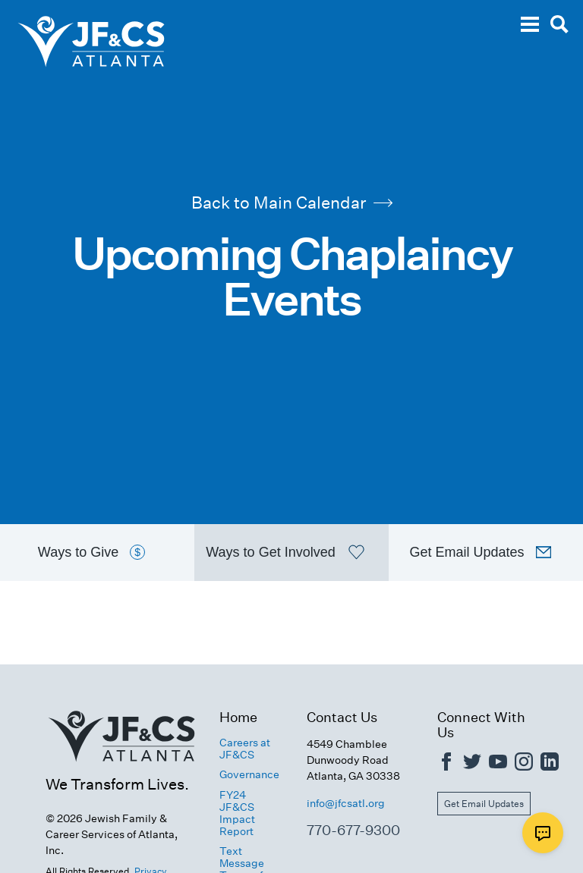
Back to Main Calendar (291, 202)
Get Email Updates (484, 803)
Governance (249, 774)
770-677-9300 (353, 830)
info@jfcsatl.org (346, 803)
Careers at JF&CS (244, 749)
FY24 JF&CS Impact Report (237, 813)
